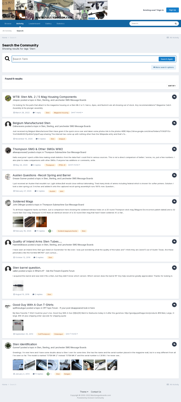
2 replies (40, 191)
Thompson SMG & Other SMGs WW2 (38, 149)
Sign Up (172, 10)
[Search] (143, 23)
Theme (84, 392)
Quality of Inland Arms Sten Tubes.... (37, 241)
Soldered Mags (23, 201)
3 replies (39, 257)
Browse (8, 23)
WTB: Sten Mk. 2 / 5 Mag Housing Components (45, 97)
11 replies (40, 231)
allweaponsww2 (20, 152)
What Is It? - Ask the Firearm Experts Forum (55, 271)
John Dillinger (19, 204)
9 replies (41, 139)
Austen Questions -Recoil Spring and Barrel (42, 175)
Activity (20, 24)
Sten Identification (25, 344)
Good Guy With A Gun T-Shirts (33, 304)
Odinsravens (18, 126)
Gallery (48, 23)
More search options (163, 67)
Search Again (167, 59)
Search (20, 31)
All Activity (7, 31)
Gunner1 (16, 347)
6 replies (36, 165)
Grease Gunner (20, 178)
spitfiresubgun (19, 308)
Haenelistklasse (20, 244)
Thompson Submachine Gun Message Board (65, 152)
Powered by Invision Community (90, 398)
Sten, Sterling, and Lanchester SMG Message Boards (61, 100)
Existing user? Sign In (153, 10)
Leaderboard (34, 23)
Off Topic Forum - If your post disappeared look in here (69, 308)
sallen (15, 271)
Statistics (60, 23)
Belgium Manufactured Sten (31, 123)
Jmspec (16, 100)
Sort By (172, 86)
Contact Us (96, 392)
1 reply (37, 112)
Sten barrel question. (27, 267)
